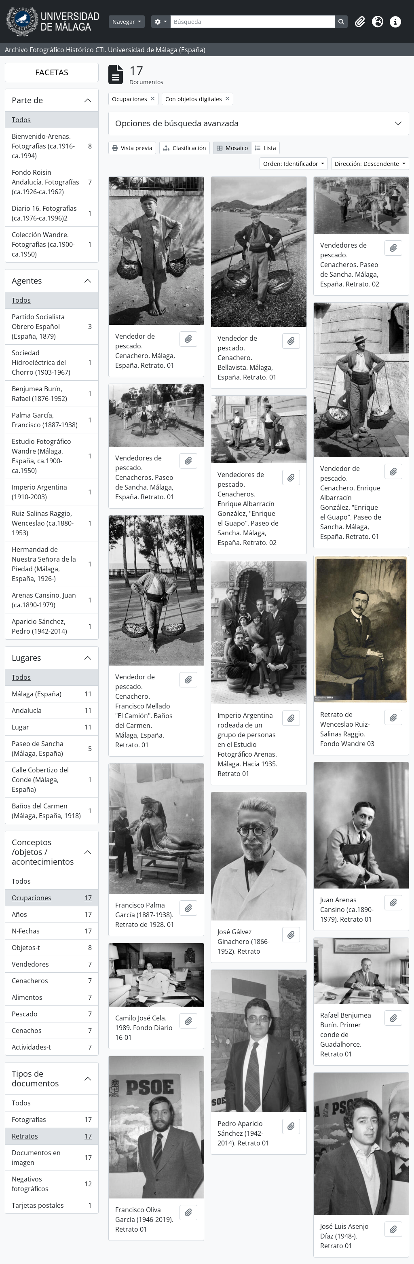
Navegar (124, 21)
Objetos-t (51, 949)
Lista (265, 148)
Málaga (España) (51, 695)
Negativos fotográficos (51, 1184)
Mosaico (232, 148)
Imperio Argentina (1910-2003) (51, 492)
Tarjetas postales (51, 1206)
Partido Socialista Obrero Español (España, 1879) (51, 326)
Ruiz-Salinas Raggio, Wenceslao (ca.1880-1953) (51, 523)
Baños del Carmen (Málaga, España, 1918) (51, 811)
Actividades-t (51, 1048)
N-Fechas (51, 933)
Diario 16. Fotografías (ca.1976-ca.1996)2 (51, 213)
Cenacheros (51, 982)
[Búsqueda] (252, 21)
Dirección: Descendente (368, 164)
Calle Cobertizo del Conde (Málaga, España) (51, 780)
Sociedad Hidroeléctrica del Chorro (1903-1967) (51, 362)
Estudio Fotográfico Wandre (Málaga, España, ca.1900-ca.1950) (51, 456)
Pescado (51, 1015)
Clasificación (184, 148)
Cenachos (51, 1032)
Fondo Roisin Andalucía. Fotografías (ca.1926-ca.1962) (51, 182)
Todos (21, 119)
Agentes (27, 280)
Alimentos (51, 999)
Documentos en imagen (51, 1157)
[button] (360, 22)
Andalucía (51, 712)
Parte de (27, 100)
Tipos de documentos (35, 1078)
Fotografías (51, 1121)
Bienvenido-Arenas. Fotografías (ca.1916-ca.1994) (51, 146)
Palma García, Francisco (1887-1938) (51, 420)
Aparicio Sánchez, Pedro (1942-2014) (51, 626)
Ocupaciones (51, 899)
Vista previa (132, 148)
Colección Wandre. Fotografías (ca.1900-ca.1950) (51, 244)
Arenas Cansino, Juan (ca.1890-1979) (51, 600)
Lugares (26, 657)
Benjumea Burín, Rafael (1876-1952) (51, 393)
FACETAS (51, 72)
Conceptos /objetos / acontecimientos (43, 852)
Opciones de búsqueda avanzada (177, 123)
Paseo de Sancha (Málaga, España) (51, 748)
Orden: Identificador (291, 164)
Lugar (51, 729)
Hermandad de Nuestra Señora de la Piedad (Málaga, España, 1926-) (51, 564)
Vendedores (51, 966)
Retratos (51, 1138)
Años (51, 916)
